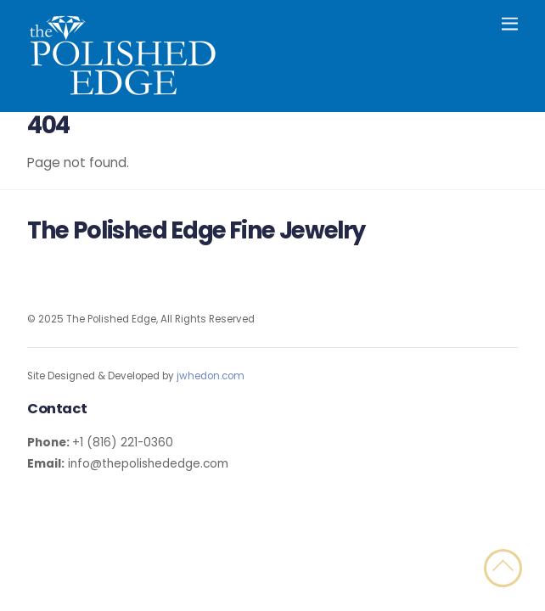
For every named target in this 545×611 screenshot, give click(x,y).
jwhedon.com (210, 376)
